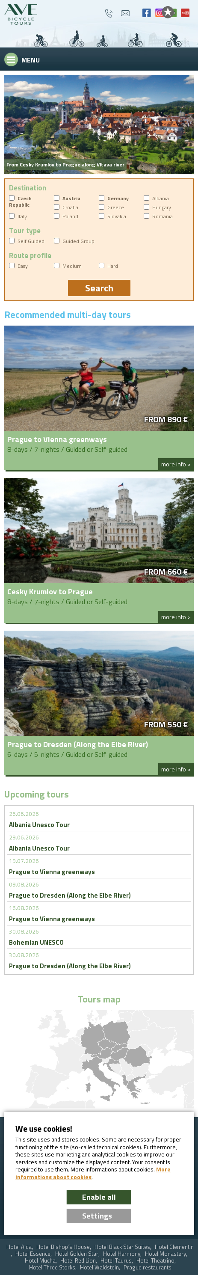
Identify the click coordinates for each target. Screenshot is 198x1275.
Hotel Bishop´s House (63, 1247)
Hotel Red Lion (78, 1260)
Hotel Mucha (40, 1260)
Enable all (99, 1197)
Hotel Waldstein (99, 1267)
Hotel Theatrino (155, 1260)
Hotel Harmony (121, 1254)
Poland (70, 216)
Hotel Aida (19, 1247)
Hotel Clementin (174, 1247)
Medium (72, 266)
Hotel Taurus (116, 1260)
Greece (115, 207)
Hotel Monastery (165, 1254)
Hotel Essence (32, 1254)
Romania (162, 216)
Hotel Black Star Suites (122, 1247)
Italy (22, 216)
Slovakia (116, 216)
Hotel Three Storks (52, 1267)
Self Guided (31, 241)
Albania (160, 198)
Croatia (70, 207)
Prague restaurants (147, 1267)
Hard (112, 266)
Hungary (161, 207)
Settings (97, 1216)
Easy (23, 266)
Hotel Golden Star (76, 1254)
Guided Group (78, 241)
